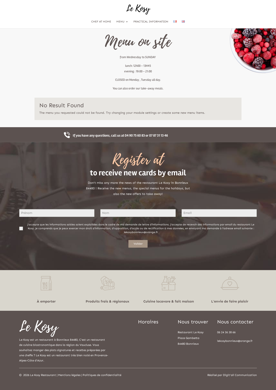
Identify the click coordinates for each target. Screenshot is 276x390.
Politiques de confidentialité (102, 375)
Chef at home (101, 21)
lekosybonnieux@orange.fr (235, 341)
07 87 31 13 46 (158, 135)
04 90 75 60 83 (135, 135)
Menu (120, 21)
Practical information (150, 21)
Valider (138, 243)
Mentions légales (69, 375)
